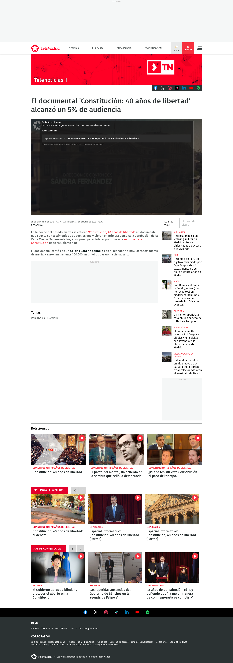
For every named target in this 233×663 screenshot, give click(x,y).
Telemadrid (52, 318)
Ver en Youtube (137, 612)
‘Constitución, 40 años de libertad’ (111, 232)
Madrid (178, 281)
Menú (200, 48)
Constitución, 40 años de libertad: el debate (58, 509)
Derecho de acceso (119, 642)
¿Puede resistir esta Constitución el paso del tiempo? (174, 449)
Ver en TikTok (116, 612)
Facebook (155, 88)
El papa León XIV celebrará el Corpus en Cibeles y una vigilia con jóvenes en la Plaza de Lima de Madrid (166, 331)
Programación (153, 48)
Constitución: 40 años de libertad (58, 449)
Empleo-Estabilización (142, 642)
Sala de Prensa (38, 642)
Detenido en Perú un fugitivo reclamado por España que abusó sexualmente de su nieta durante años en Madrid (166, 258)
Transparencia (74, 642)
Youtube (191, 88)
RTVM (34, 623)
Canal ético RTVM (178, 642)
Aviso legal (75, 645)
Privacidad (62, 645)
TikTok (177, 88)
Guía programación (88, 629)
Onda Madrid (124, 48)
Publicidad (102, 642)
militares (179, 232)
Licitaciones (161, 642)
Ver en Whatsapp (148, 612)
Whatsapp (198, 88)
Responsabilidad (56, 642)
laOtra (74, 629)
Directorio (89, 642)
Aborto (37, 585)
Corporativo (40, 636)
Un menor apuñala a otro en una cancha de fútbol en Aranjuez (166, 314)
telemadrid (41, 657)
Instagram (169, 88)
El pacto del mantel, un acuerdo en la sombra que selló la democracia (116, 449)
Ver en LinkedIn (127, 612)
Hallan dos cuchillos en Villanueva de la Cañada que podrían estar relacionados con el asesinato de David (166, 357)
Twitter (162, 88)
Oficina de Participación (43, 645)
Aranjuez (179, 311)
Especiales (96, 527)
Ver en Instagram (106, 612)
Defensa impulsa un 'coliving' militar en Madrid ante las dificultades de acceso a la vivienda (166, 235)
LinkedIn (184, 88)
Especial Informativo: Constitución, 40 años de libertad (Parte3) (115, 509)
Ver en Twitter (96, 612)
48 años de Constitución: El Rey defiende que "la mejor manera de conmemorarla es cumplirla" (172, 567)
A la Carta (97, 48)
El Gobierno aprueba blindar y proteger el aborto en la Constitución (58, 567)
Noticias (74, 48)
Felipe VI (95, 585)
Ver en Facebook (85, 612)
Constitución (38, 318)
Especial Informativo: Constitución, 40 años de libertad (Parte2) (172, 509)
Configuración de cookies (106, 645)
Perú (177, 255)
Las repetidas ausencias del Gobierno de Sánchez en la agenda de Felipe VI (115, 567)
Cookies (87, 645)
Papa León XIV (181, 327)
